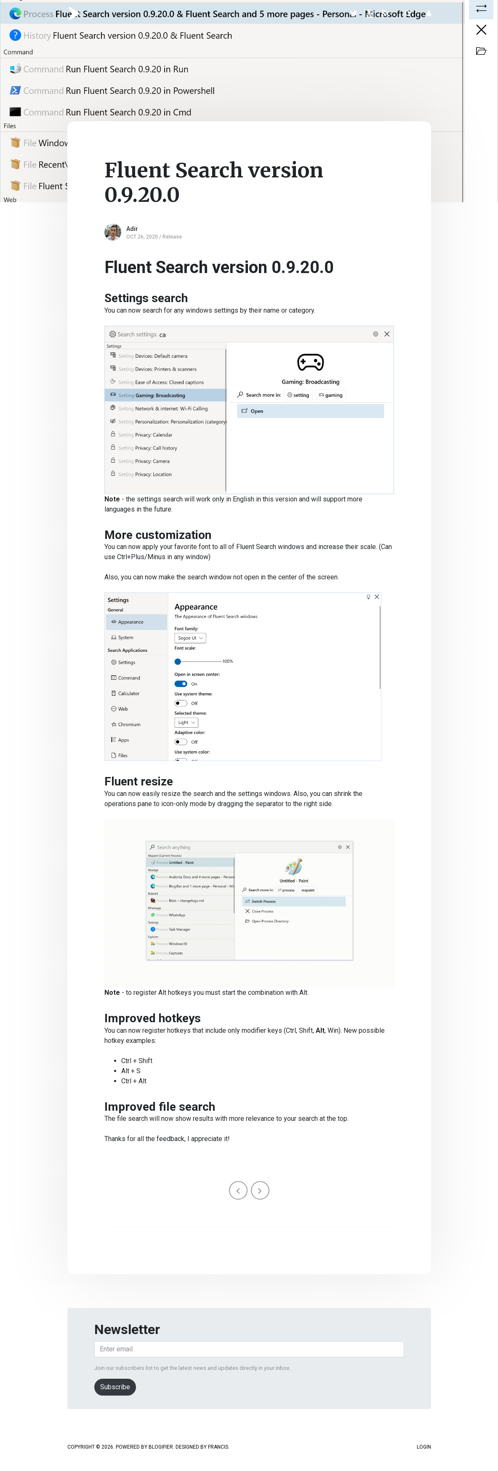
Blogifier (161, 1447)
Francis (218, 1447)
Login (424, 1447)
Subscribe (115, 1387)
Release (172, 237)
